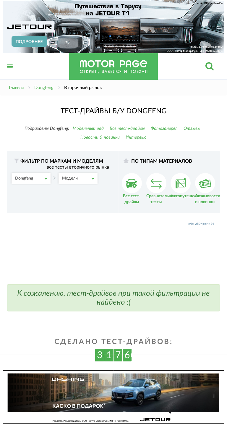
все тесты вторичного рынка (78, 167)
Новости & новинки (100, 137)
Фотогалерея (164, 128)
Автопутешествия (188, 185)
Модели (78, 178)
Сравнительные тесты (161, 188)
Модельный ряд (88, 128)
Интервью (136, 137)
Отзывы (192, 128)
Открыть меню (10, 73)
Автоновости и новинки (207, 188)
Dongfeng (31, 178)
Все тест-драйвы (127, 128)
